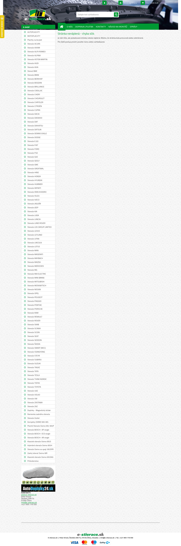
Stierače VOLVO (33, 394)
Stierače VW (32, 398)
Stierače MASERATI (35, 254)
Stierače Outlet (33, 418)
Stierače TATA (33, 371)
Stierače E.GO (32, 141)
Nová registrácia (130, 2)
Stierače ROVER (33, 320)
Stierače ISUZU (33, 195)
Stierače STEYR (33, 355)
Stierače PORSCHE (35, 308)
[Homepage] (63, 27)
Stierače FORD (33, 149)
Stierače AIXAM (33, 47)
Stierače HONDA (34, 176)
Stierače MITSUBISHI (35, 281)
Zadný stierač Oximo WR (37, 453)
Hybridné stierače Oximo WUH (39, 445)
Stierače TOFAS (33, 383)
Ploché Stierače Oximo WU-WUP (40, 425)
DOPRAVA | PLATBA (84, 26)
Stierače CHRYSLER (35, 102)
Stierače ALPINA (34, 55)
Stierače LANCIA (34, 219)
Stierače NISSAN (34, 289)
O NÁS (70, 26)
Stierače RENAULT (34, 316)
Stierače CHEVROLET (36, 98)
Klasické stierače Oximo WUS (39, 441)
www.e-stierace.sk (29, 494)
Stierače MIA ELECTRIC (36, 273)
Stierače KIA (32, 211)
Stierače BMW (33, 74)
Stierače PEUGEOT (35, 297)
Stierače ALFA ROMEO (36, 51)
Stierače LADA (33, 215)
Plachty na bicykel (34, 39)
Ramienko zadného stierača (38, 414)
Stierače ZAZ (32, 406)
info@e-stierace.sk (29, 502)
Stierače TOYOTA (34, 386)
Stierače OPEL (33, 293)
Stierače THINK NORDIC (37, 379)
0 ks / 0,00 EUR (152, 2)
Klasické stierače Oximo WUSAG (40, 457)
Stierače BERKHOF (35, 78)
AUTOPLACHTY (33, 32)
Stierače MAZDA (34, 262)
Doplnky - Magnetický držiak (39, 410)
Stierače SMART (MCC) (36, 347)
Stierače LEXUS (33, 230)
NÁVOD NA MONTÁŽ (117, 26)
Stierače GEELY (33, 160)
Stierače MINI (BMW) (35, 277)
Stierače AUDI (33, 63)
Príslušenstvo (33, 460)
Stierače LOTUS (33, 246)
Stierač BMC (32, 71)
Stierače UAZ (32, 390)
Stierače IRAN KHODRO (37, 191)
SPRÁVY (133, 26)
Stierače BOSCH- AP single (38, 429)
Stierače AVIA (32, 67)
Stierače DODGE (34, 137)
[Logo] (38, 14)
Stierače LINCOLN (34, 242)
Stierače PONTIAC (34, 305)
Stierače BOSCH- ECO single (38, 433)
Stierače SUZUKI (34, 363)
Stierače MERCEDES (35, 266)
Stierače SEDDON (34, 340)
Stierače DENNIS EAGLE (37, 133)
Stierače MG (32, 269)
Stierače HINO (33, 172)
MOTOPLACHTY (33, 35)
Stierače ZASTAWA (35, 402)
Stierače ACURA (33, 43)
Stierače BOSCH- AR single (38, 437)
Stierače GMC (32, 164)
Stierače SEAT (33, 336)
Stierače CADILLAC (35, 90)
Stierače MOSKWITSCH (36, 285)
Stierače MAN (33, 250)
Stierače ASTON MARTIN (37, 59)
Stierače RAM (32, 312)
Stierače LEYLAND (34, 234)
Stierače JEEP (32, 207)
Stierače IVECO (33, 199)
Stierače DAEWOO (34, 117)
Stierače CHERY (33, 94)
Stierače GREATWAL (35, 168)
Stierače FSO (32, 152)
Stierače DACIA (33, 113)
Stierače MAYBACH (35, 258)
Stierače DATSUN (34, 129)
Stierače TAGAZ (33, 367)
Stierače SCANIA (34, 328)
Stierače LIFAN (33, 238)
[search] (116, 14)
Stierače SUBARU (34, 359)
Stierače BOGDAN (34, 82)
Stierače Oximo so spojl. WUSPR (40, 449)
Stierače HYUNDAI (34, 180)
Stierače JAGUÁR (34, 203)
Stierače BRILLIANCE (35, 86)
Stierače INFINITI (34, 188)
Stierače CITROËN (34, 106)
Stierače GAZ (32, 156)
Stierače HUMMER (35, 184)
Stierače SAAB (33, 324)
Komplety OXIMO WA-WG (37, 421)
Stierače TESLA (33, 375)
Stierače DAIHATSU (35, 125)
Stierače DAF (32, 121)
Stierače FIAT (32, 145)
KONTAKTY (101, 26)
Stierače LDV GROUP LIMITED (39, 227)
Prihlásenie (112, 2)
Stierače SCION (33, 332)
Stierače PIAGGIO (34, 301)
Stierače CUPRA (33, 110)
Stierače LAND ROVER (36, 223)
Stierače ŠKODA (33, 344)
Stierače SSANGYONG (36, 351)
